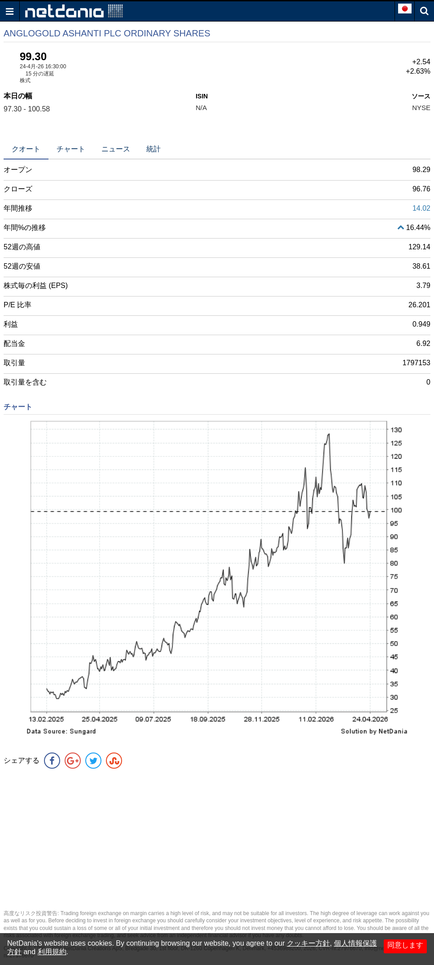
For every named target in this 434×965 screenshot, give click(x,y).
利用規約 (52, 952)
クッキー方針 (308, 943)
